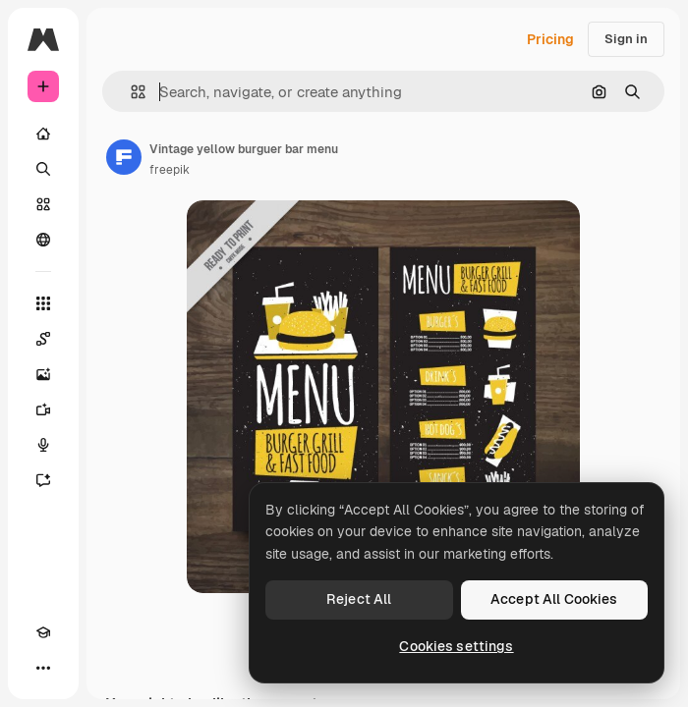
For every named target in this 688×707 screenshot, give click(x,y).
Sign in (626, 38)
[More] (43, 667)
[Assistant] (43, 480)
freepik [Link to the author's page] (169, 170)
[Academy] (43, 632)
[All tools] (43, 303)
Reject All (358, 599)
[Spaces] (43, 338)
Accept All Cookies (554, 599)
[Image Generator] (43, 374)
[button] (130, 91)
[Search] (43, 169)
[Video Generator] (43, 409)
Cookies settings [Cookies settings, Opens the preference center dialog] (456, 646)
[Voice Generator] (43, 445)
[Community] (43, 239)
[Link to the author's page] (124, 157)
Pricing (550, 39)
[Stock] (43, 204)
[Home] (43, 133)
